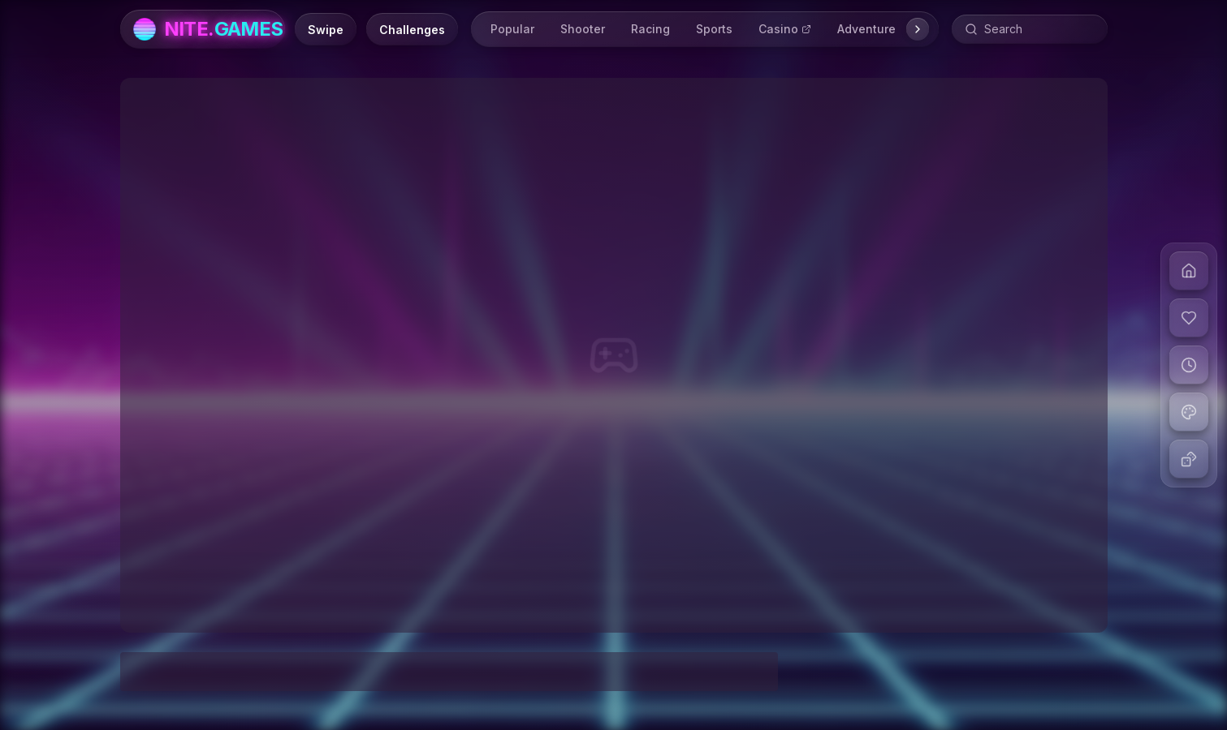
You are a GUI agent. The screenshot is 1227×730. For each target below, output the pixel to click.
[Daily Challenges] (412, 29)
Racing (650, 29)
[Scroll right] (917, 29)
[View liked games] (1188, 317)
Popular (512, 29)
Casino (784, 29)
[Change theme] (1188, 412)
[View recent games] (1188, 365)
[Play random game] (1188, 459)
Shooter (582, 29)
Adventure (866, 29)
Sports (714, 29)
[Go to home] (1188, 270)
